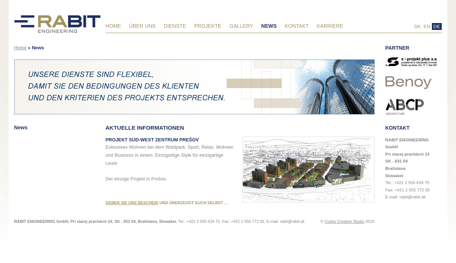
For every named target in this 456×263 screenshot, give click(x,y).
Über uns (142, 26)
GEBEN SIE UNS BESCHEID (132, 203)
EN (426, 26)
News (268, 26)
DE (436, 26)
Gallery (241, 26)
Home (113, 26)
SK (417, 26)
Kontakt (297, 26)
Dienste (175, 26)
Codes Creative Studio (344, 221)
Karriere (330, 26)
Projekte (207, 26)
